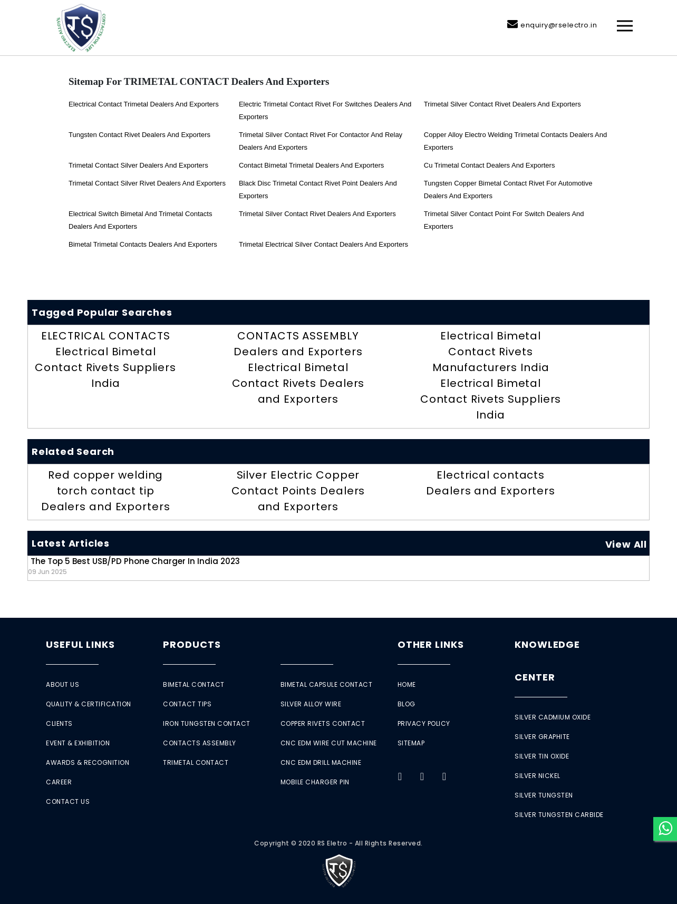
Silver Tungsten (544, 795)
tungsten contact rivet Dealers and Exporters (139, 135)
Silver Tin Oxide (542, 756)
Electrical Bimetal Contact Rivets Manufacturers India (490, 351)
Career (59, 781)
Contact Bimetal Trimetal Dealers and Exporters (311, 165)
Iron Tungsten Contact (206, 723)
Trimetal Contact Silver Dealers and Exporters (138, 165)
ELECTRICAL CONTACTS (105, 335)
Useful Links (80, 644)
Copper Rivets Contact (323, 723)
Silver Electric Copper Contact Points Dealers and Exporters (298, 491)
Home (407, 684)
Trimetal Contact (195, 762)
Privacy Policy (424, 723)
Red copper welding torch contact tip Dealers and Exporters (105, 491)
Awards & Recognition (87, 762)
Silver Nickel (537, 775)
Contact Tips (187, 703)
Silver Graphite (542, 736)
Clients (59, 723)
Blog (406, 703)
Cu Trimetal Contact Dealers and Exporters (489, 165)
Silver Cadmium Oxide (553, 717)
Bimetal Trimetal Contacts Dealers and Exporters (143, 244)
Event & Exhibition (78, 742)
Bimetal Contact (194, 684)
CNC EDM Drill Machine (321, 762)
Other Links (431, 644)
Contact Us (68, 801)
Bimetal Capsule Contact (327, 684)
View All (626, 544)
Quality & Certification (88, 703)
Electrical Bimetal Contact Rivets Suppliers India (105, 367)
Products (191, 644)
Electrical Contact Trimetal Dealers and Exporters (144, 104)
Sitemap (411, 742)
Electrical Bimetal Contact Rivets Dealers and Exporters (298, 383)
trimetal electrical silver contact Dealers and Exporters (323, 244)
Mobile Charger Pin (315, 781)
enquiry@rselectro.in (558, 25)
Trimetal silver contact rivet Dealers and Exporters (502, 104)
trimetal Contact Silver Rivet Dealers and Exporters (147, 183)
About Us (62, 684)
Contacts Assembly (199, 742)
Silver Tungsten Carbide (559, 814)
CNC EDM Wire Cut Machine (329, 742)
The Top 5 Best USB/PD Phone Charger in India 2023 (134, 566)
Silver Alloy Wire (311, 703)
